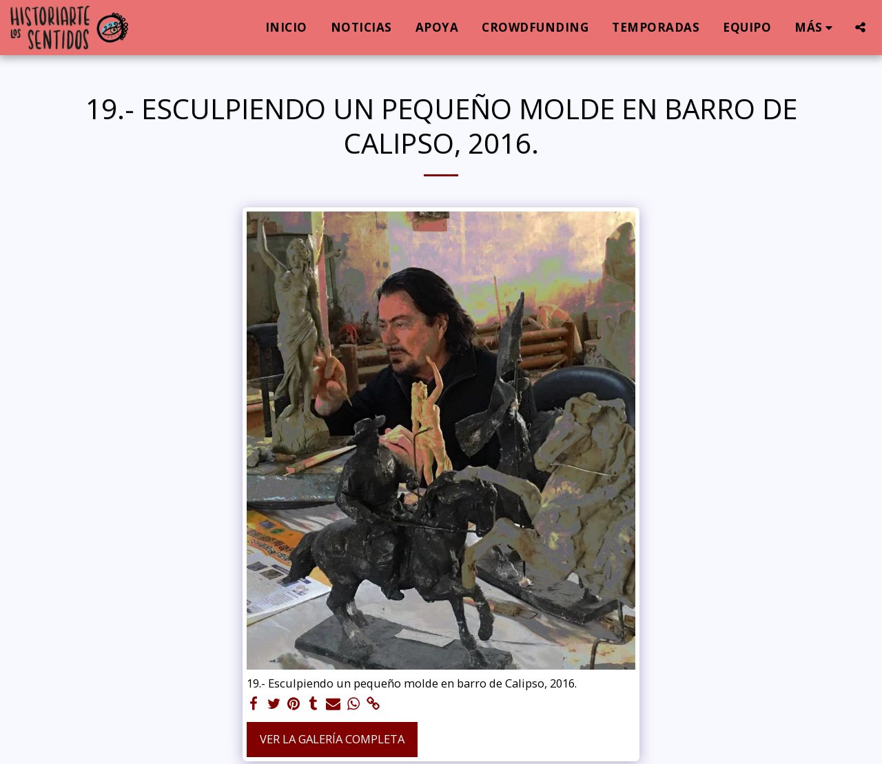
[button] (860, 27)
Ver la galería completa (332, 739)
